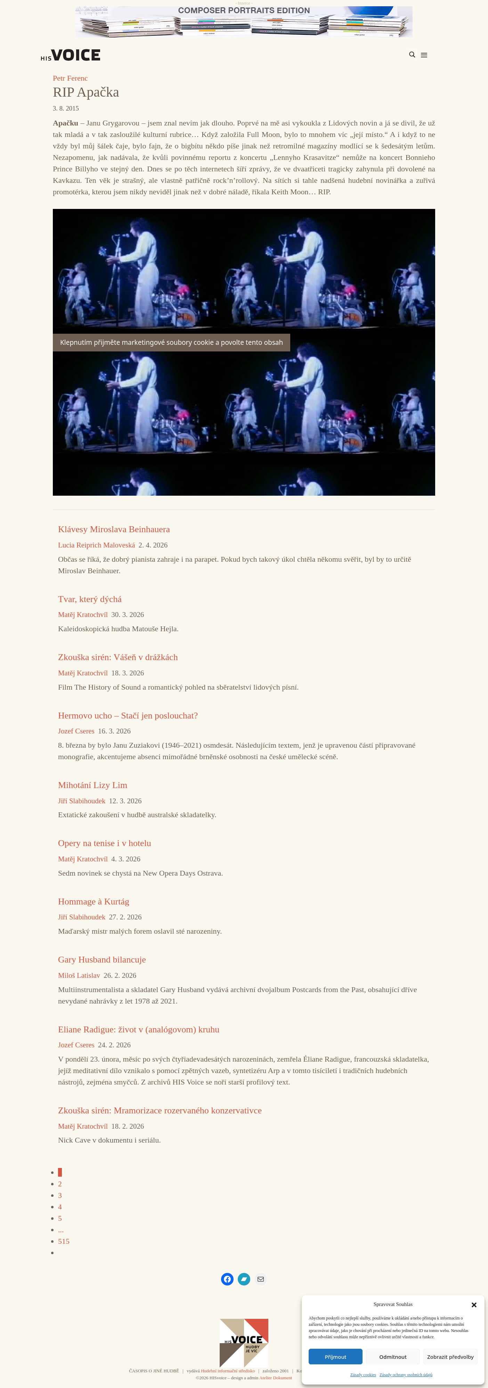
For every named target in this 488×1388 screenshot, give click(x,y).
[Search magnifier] (412, 54)
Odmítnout (393, 1356)
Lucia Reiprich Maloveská (96, 545)
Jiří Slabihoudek (81, 801)
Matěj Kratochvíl (83, 614)
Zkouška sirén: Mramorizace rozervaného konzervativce (160, 1110)
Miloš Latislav (79, 975)
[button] (474, 1304)
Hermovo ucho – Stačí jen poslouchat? (128, 716)
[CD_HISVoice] (244, 22)
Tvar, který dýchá (90, 599)
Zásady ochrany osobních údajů (406, 1374)
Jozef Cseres (76, 731)
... (61, 1229)
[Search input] (379, 54)
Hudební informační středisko (228, 1370)
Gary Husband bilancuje (102, 960)
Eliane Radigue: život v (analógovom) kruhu (138, 1029)
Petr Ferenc (70, 78)
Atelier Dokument (275, 1377)
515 (64, 1241)
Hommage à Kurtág (93, 901)
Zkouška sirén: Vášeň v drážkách (118, 657)
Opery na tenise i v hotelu (104, 843)
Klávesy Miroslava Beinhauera (114, 529)
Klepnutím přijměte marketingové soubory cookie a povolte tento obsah (171, 342)
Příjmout (335, 1356)
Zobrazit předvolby (450, 1356)
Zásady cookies (363, 1374)
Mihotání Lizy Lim (92, 785)
